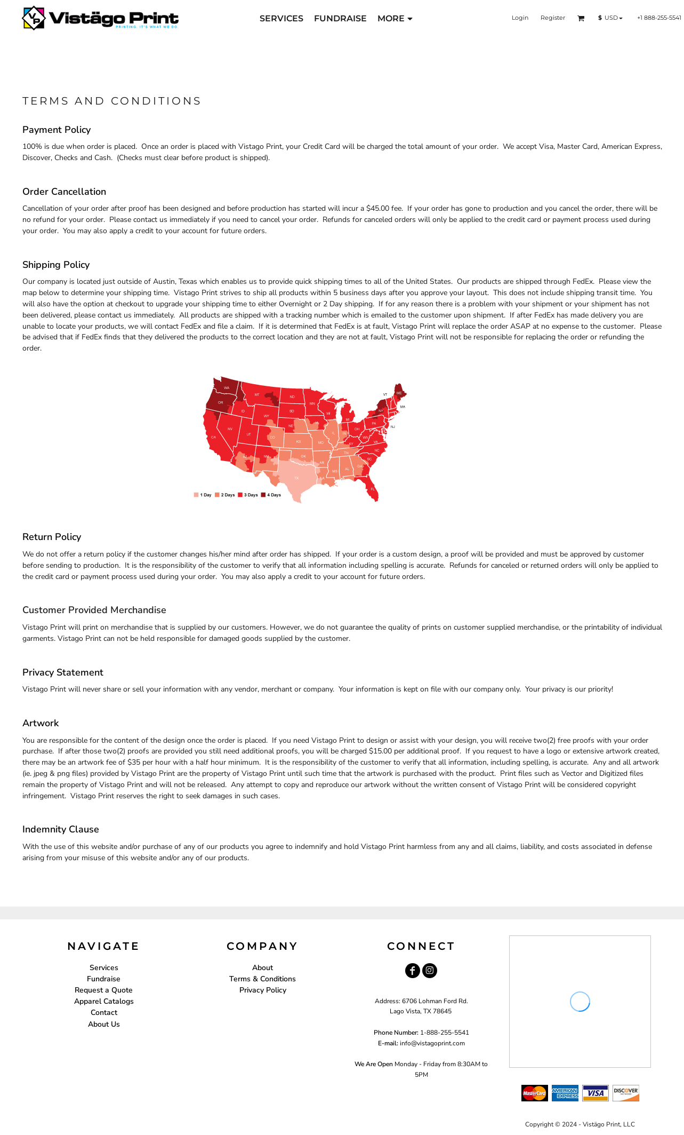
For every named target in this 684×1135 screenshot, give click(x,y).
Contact (104, 1012)
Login (520, 17)
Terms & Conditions (262, 979)
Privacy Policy (262, 990)
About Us (104, 1024)
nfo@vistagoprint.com (433, 1043)
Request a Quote (104, 990)
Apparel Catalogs (104, 1001)
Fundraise (103, 979)
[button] (581, 18)
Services (104, 968)
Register (553, 17)
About (262, 968)
